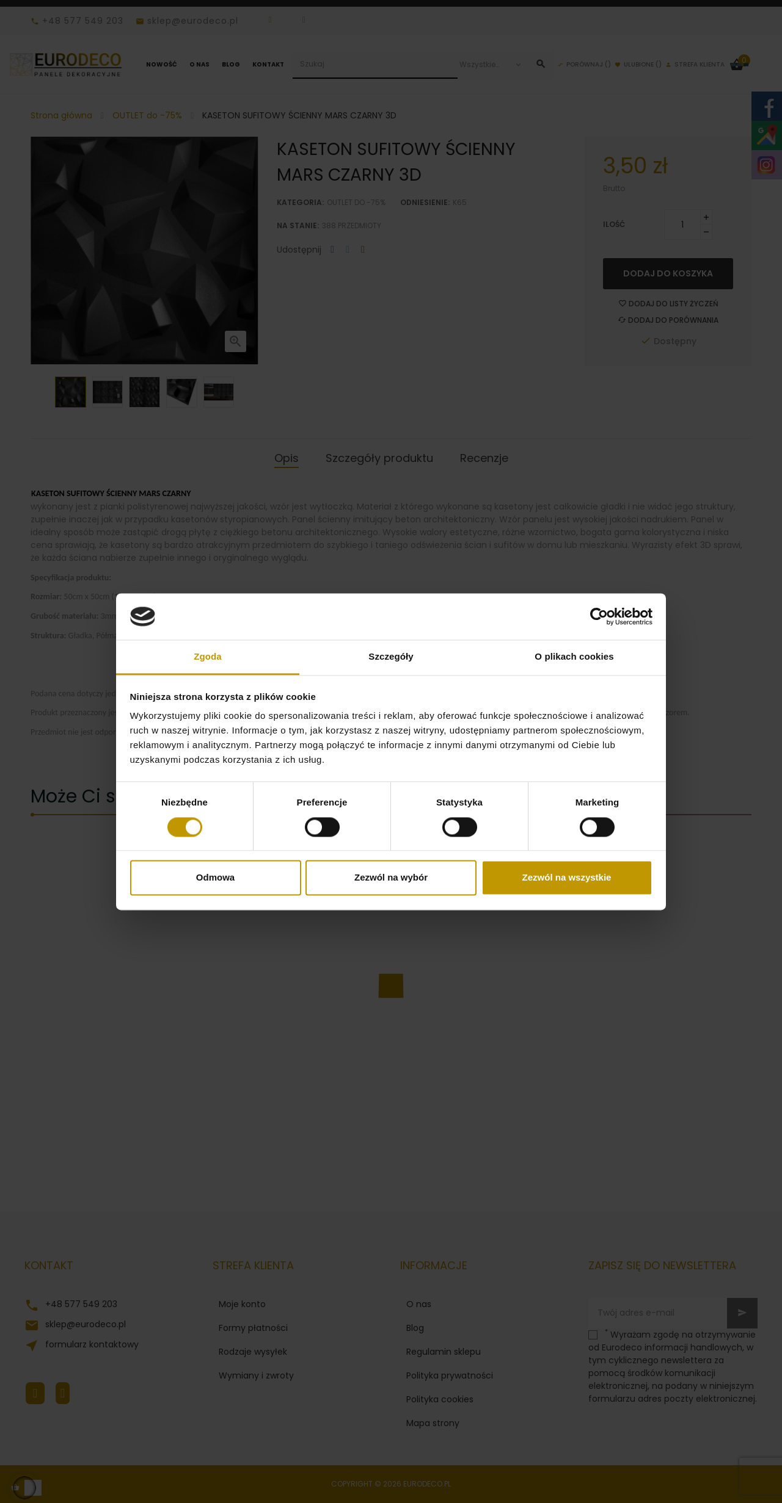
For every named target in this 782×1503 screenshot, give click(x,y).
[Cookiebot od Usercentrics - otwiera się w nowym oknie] (599, 616)
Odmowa (215, 878)
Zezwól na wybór (391, 878)
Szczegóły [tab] (390, 657)
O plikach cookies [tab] (574, 657)
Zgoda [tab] (208, 657)
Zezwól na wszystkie (567, 878)
